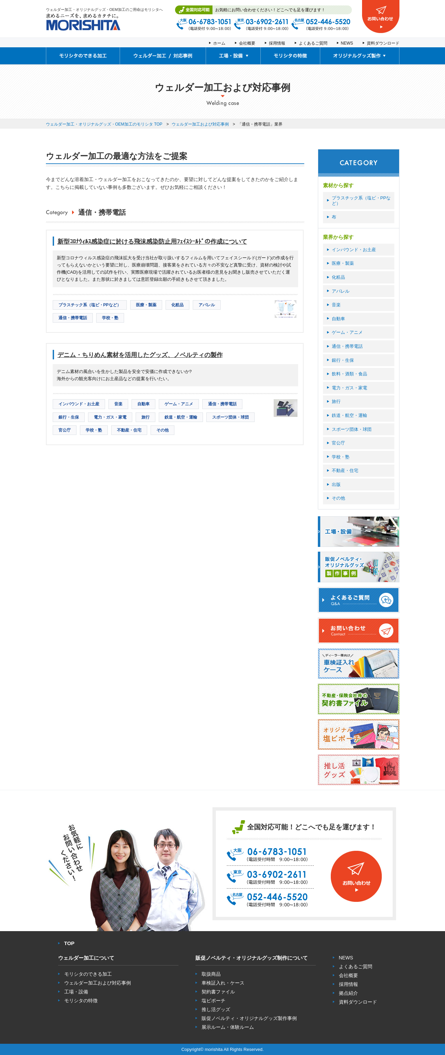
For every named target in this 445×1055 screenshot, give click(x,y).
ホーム (219, 43)
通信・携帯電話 (347, 346)
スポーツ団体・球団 (352, 429)
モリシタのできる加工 (88, 974)
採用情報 (277, 43)
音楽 (336, 304)
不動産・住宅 (345, 470)
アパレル (340, 291)
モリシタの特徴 (81, 1000)
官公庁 (338, 442)
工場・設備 (76, 991)
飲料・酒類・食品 (349, 373)
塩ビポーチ (213, 1000)
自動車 (338, 318)
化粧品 (338, 277)
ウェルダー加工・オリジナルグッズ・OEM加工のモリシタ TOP (104, 124)
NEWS (347, 43)
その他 (338, 498)
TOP (69, 943)
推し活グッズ (216, 1009)
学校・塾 (340, 456)
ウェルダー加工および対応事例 (200, 124)
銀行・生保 (343, 360)
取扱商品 (211, 974)
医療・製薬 (343, 263)
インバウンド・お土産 (354, 249)
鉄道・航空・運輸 (349, 415)
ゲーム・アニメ (347, 332)
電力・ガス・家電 (349, 387)
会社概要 (247, 43)
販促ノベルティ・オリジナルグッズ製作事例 (249, 1018)
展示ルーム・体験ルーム (228, 1027)
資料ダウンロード (383, 43)
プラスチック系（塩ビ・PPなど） (361, 200)
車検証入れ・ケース (223, 983)
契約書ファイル (218, 991)
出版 (336, 484)
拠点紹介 (348, 993)
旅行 (336, 401)
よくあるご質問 (313, 43)
